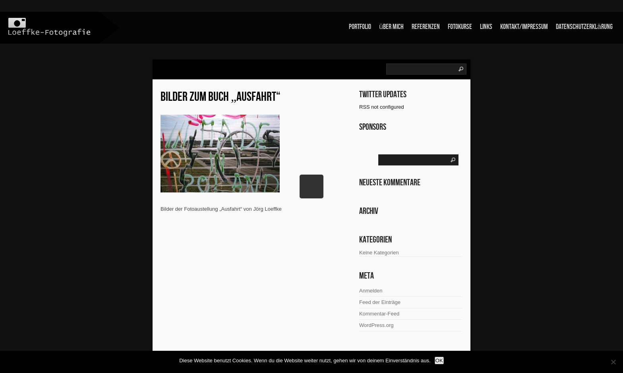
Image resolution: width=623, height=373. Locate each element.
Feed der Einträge (379, 302)
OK (439, 360)
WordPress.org (376, 325)
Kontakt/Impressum (524, 27)
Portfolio (360, 27)
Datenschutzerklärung (584, 27)
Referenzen (426, 27)
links (486, 27)
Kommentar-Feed (379, 314)
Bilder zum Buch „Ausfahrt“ (221, 97)
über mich (391, 27)
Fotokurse (460, 27)
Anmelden (371, 291)
